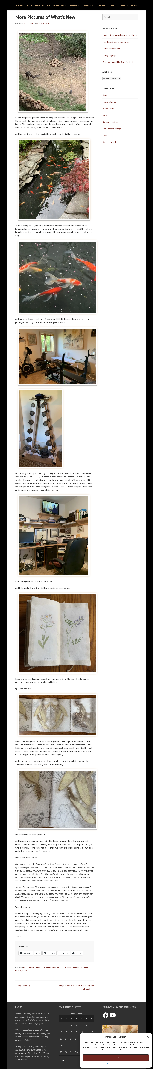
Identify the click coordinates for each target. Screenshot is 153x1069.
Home (134, 5)
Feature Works (34, 967)
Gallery (39, 5)
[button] (147, 1036)
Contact (123, 5)
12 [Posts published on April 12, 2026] (91, 1032)
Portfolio (74, 5)
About (19, 5)
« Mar (61, 1060)
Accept (115, 1057)
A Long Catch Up (22, 985)
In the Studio (45, 967)
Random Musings (64, 967)
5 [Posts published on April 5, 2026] (91, 1025)
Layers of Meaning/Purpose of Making (119, 35)
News (54, 967)
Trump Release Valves (112, 48)
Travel (105, 135)
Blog (29, 5)
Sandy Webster (43, 23)
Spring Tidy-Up (109, 55)
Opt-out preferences (114, 1064)
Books (102, 5)
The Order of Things (80, 967)
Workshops (89, 5)
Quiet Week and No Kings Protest (117, 62)
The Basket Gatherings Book (115, 42)
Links (112, 5)
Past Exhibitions (56, 5)
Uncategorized (21, 970)
